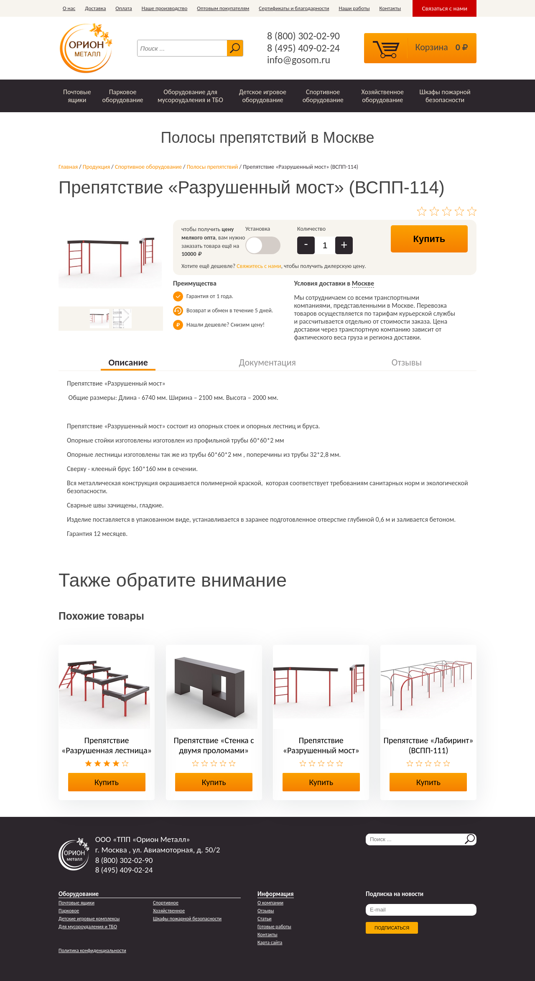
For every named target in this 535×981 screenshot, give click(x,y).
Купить (429, 239)
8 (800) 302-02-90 (303, 36)
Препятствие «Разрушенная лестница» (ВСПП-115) (106, 750)
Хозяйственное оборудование (382, 96)
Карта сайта (269, 942)
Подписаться (391, 927)
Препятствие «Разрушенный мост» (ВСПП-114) (321, 750)
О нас (69, 8)
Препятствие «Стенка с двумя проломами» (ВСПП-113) (214, 750)
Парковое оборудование (122, 96)
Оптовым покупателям (223, 8)
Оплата (123, 8)
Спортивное (165, 903)
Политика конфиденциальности (92, 950)
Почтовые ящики (77, 96)
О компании (270, 903)
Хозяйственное (169, 911)
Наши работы (354, 8)
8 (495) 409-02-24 (303, 48)
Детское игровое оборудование (262, 96)
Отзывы (265, 911)
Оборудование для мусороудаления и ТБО (190, 96)
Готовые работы (274, 927)
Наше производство (165, 8)
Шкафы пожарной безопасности (445, 96)
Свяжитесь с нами (259, 266)
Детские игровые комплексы (89, 919)
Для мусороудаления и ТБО (88, 927)
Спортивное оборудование (323, 96)
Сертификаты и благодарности (294, 8)
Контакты (390, 8)
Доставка (95, 8)
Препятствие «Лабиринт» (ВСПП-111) (429, 745)
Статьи (264, 919)
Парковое (69, 911)
